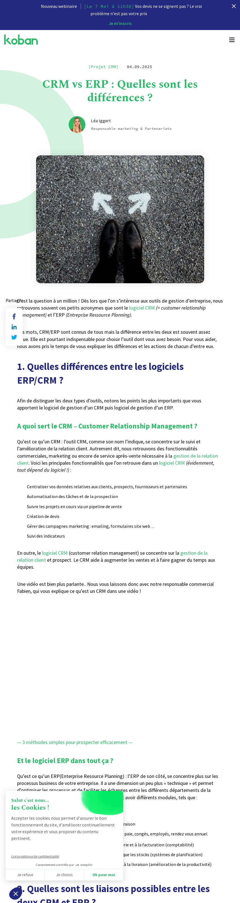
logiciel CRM (142, 308)
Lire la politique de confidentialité (35, 856)
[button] (15, 893)
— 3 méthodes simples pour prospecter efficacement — (75, 742)
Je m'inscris (120, 23)
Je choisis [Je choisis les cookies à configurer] (64, 874)
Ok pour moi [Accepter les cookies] (103, 874)
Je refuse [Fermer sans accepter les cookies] (25, 874)
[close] (234, 6)
